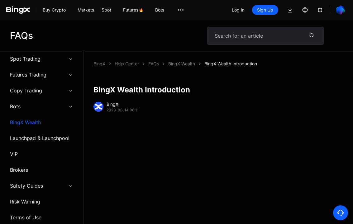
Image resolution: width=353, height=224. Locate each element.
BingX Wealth (25, 122)
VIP (14, 154)
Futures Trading (41, 75)
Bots (41, 106)
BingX (99, 63)
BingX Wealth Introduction (230, 63)
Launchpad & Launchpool (39, 138)
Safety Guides (41, 186)
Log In (238, 9)
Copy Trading (41, 90)
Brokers (19, 170)
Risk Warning (25, 201)
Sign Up (265, 9)
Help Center (127, 63)
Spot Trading (41, 59)
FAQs (153, 63)
